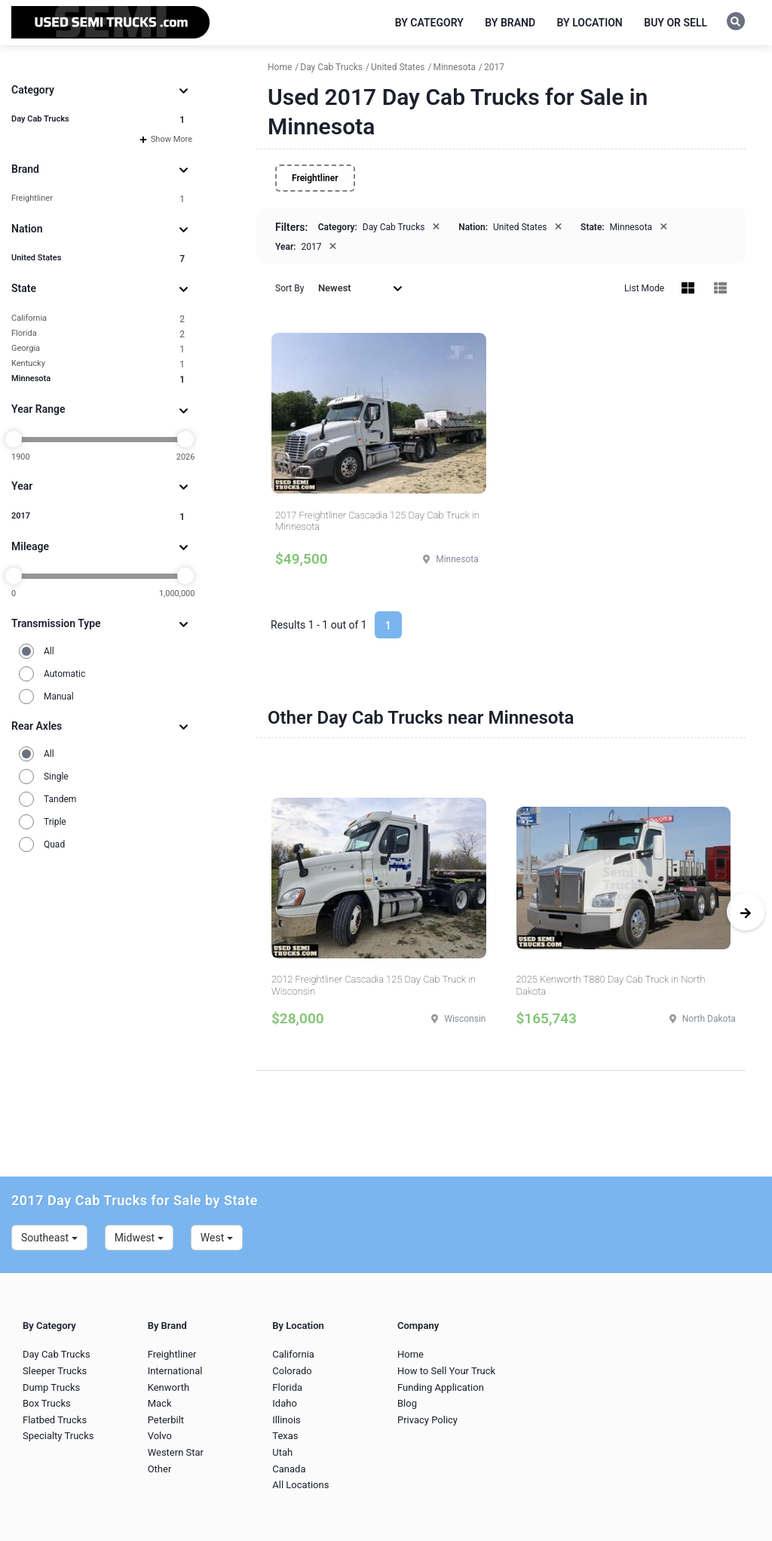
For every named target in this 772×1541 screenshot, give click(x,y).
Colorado (291, 1370)
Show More (165, 139)
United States (98, 258)
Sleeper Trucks (55, 1370)
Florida (98, 334)
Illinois (286, 1420)
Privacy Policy (427, 1420)
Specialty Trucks (58, 1435)
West (217, 1238)
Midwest (139, 1238)
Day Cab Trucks (98, 119)
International (175, 1370)
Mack (160, 1403)
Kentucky (98, 364)
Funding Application (440, 1387)
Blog (407, 1403)
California (98, 319)
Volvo (160, 1435)
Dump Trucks (51, 1387)
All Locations (300, 1484)
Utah (282, 1452)
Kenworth (168, 1387)
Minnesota (98, 379)
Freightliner (98, 199)
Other (160, 1469)
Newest (360, 288)
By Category (429, 23)
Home (410, 1354)
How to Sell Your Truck (446, 1370)
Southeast (49, 1238)
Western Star (176, 1452)
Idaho (284, 1403)
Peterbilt (166, 1420)
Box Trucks (47, 1403)
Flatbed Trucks (55, 1420)
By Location (590, 23)
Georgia (98, 349)
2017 (98, 516)
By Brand (510, 23)
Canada (288, 1469)
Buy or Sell (675, 23)
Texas (285, 1435)
